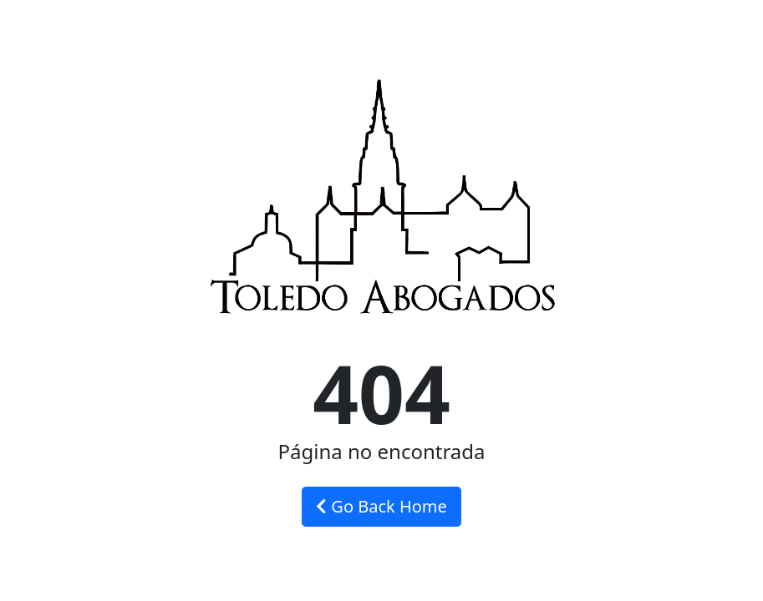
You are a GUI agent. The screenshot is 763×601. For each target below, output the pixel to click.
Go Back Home (381, 506)
